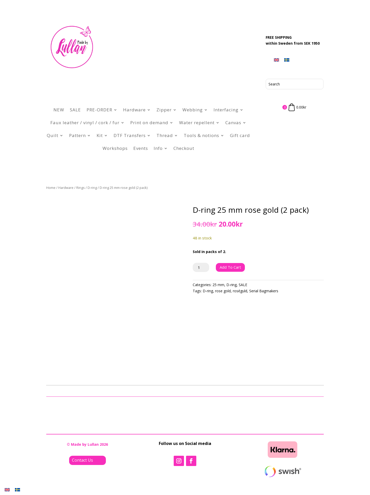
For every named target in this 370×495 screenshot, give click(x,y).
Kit (100, 135)
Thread (164, 135)
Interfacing (226, 110)
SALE (75, 110)
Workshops (115, 148)
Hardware (134, 110)
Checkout (183, 148)
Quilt (52, 135)
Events (140, 148)
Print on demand (149, 122)
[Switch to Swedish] (287, 59)
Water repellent (197, 122)
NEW (58, 110)
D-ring (92, 187)
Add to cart (230, 267)
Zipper (164, 110)
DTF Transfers (130, 135)
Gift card (240, 135)
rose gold (223, 290)
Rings (80, 187)
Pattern (77, 135)
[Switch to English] (276, 59)
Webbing (192, 110)
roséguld (240, 290)
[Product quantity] (201, 267)
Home (50, 187)
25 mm (218, 284)
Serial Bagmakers (263, 290)
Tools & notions (201, 135)
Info (158, 148)
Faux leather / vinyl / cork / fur (84, 122)
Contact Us (82, 460)
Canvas (233, 122)
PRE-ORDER (99, 110)
